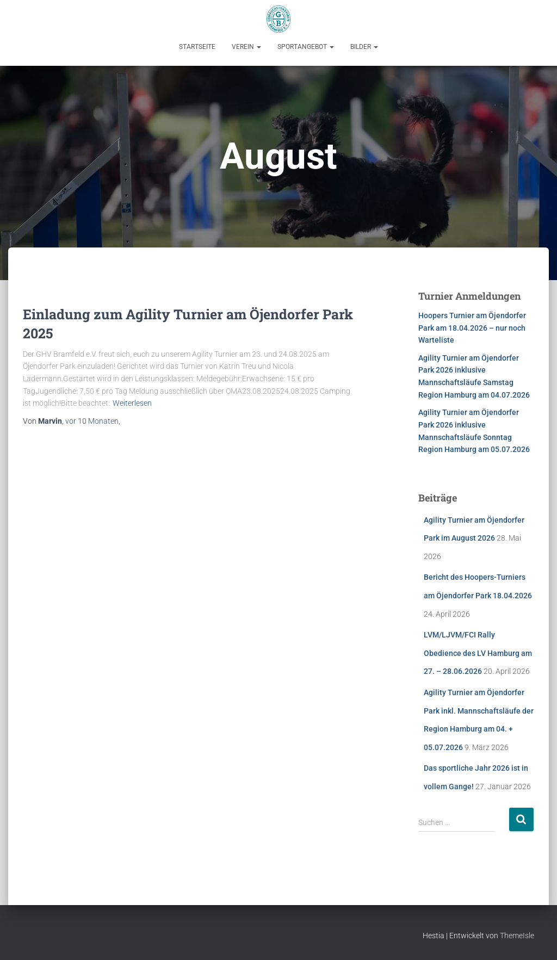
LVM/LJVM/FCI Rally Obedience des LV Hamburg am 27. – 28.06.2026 (478, 653)
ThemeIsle (517, 935)
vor (92, 421)
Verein (246, 47)
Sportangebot (305, 47)
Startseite (197, 47)
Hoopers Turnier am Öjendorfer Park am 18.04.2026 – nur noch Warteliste (472, 327)
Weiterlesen (132, 403)
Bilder (364, 47)
